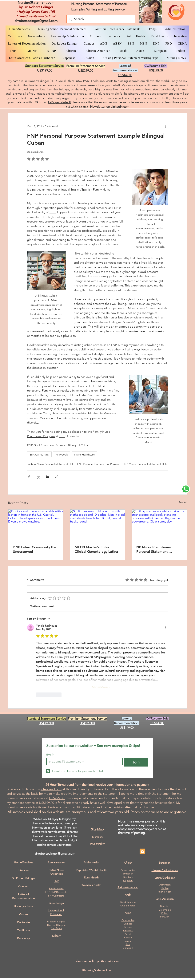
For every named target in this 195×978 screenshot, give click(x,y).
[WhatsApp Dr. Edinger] (186, 489)
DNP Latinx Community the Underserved (34, 549)
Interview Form (51, 789)
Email (50, 754)
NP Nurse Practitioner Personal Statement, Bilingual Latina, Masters (156, 549)
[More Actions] (165, 627)
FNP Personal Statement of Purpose (98, 464)
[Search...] (100, 19)
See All (183, 502)
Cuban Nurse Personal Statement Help (51, 464)
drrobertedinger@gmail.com (36, 21)
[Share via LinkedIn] (47, 477)
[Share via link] (57, 477)
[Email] (83, 761)
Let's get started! (59, 102)
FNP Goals (62, 454)
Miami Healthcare (84, 454)
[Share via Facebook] (29, 477)
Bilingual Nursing (39, 454)
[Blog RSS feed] (142, 852)
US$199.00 (46, 803)
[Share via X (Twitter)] (38, 477)
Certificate (56, 928)
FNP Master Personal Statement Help (145, 464)
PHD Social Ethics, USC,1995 (69, 81)
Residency (23, 938)
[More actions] (165, 126)
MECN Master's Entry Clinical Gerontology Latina (96, 549)
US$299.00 (56, 798)
